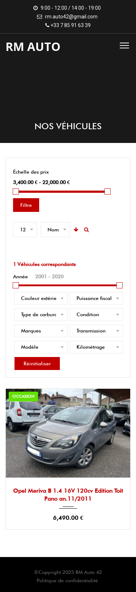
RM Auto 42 (88, 572)
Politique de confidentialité (67, 580)
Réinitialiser (37, 363)
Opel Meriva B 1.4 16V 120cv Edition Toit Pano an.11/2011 (68, 494)
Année (20, 276)
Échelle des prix (31, 172)
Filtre (26, 205)
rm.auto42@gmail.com (71, 16)
